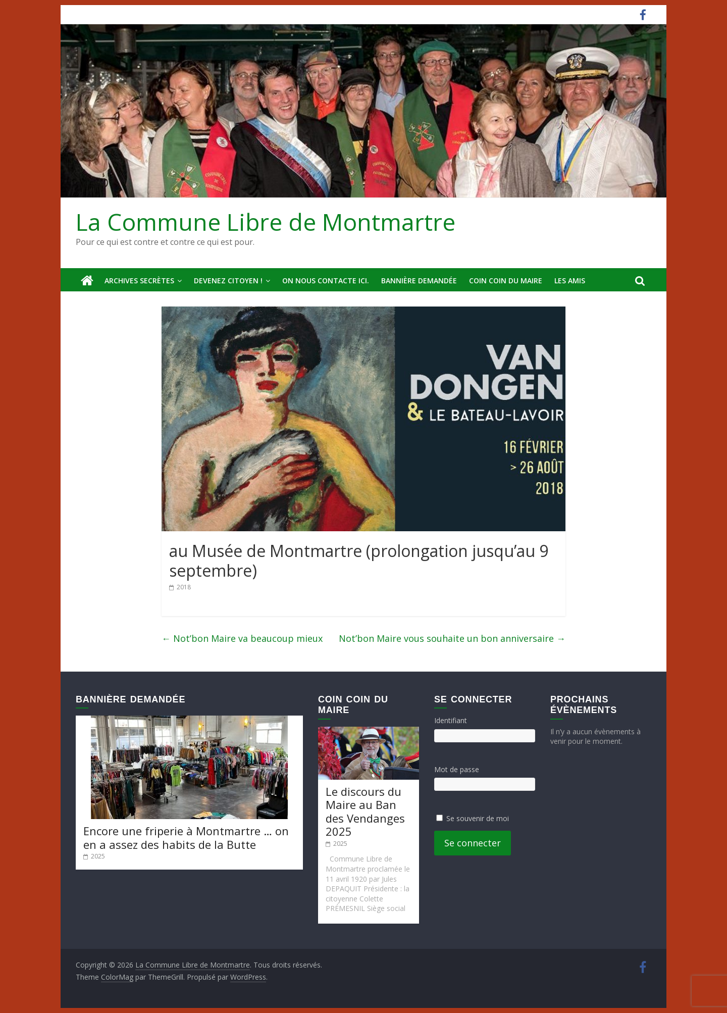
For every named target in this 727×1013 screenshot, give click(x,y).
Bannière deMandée (419, 280)
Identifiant (450, 720)
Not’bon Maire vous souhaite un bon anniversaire (452, 638)
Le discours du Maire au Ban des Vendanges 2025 (365, 811)
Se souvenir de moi (477, 818)
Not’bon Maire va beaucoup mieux (242, 638)
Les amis (569, 280)
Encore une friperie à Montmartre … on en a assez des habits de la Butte (186, 837)
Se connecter (472, 843)
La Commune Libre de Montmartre (265, 221)
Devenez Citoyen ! (228, 280)
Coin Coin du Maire (505, 280)
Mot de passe (456, 769)
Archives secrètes (139, 280)
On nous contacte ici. (325, 280)
